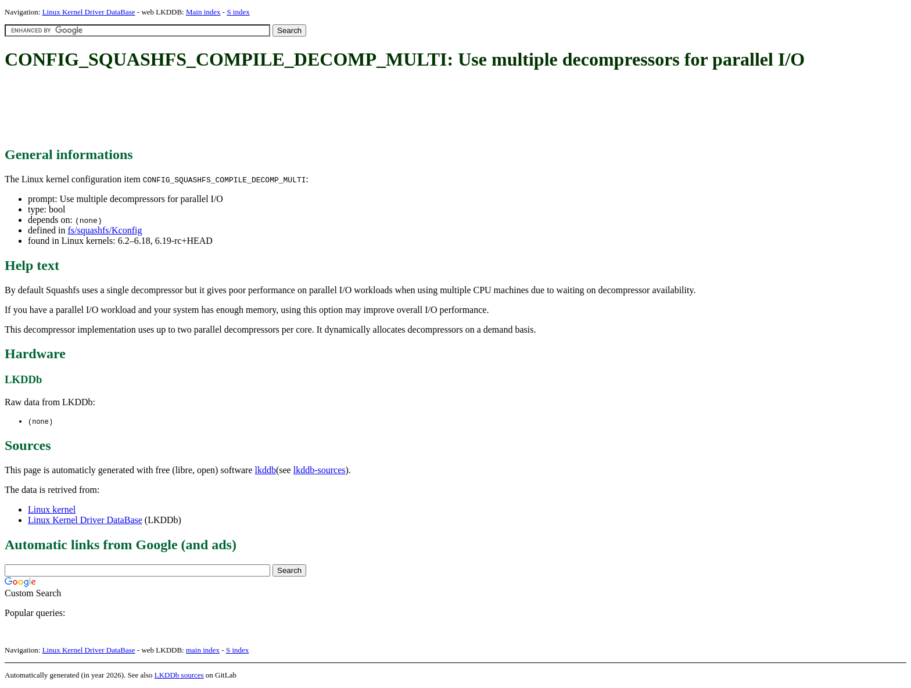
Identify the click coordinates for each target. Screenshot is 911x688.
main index (203, 650)
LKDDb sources (179, 675)
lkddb (265, 471)
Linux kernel (52, 510)
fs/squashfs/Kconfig (104, 230)
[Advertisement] (216, 109)
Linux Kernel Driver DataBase (88, 12)
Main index (203, 12)
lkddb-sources (319, 471)
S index (238, 12)
